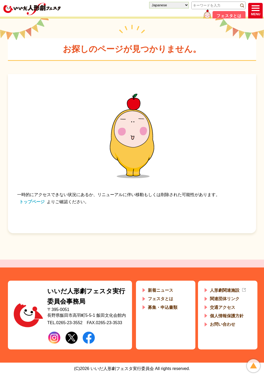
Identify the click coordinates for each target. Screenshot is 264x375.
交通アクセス (222, 307)
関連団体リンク (224, 298)
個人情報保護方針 (227, 316)
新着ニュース (160, 290)
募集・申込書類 (162, 307)
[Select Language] (169, 5)
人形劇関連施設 (224, 290)
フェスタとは (229, 15)
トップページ (32, 201)
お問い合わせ (222, 324)
